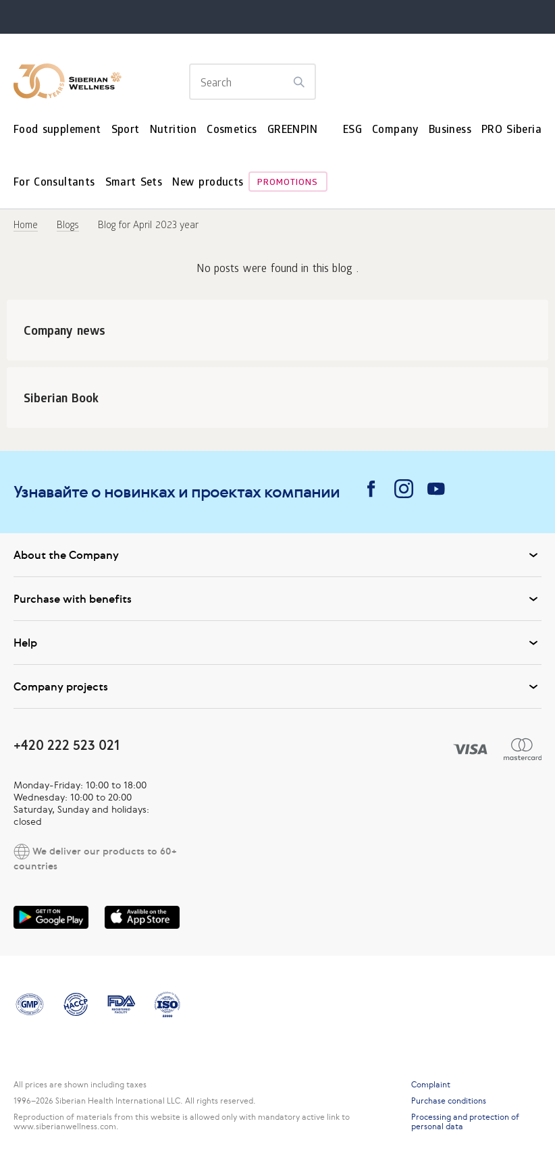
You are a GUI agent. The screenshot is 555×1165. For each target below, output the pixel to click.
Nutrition (173, 130)
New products (207, 183)
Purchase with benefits (277, 599)
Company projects (277, 686)
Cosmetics (232, 130)
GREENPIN (292, 130)
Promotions (287, 183)
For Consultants (54, 183)
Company (395, 130)
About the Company (277, 555)
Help (277, 642)
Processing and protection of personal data (465, 1121)
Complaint (430, 1084)
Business (450, 130)
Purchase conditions (448, 1101)
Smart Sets (134, 183)
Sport (125, 130)
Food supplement (57, 130)
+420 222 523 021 (67, 745)
